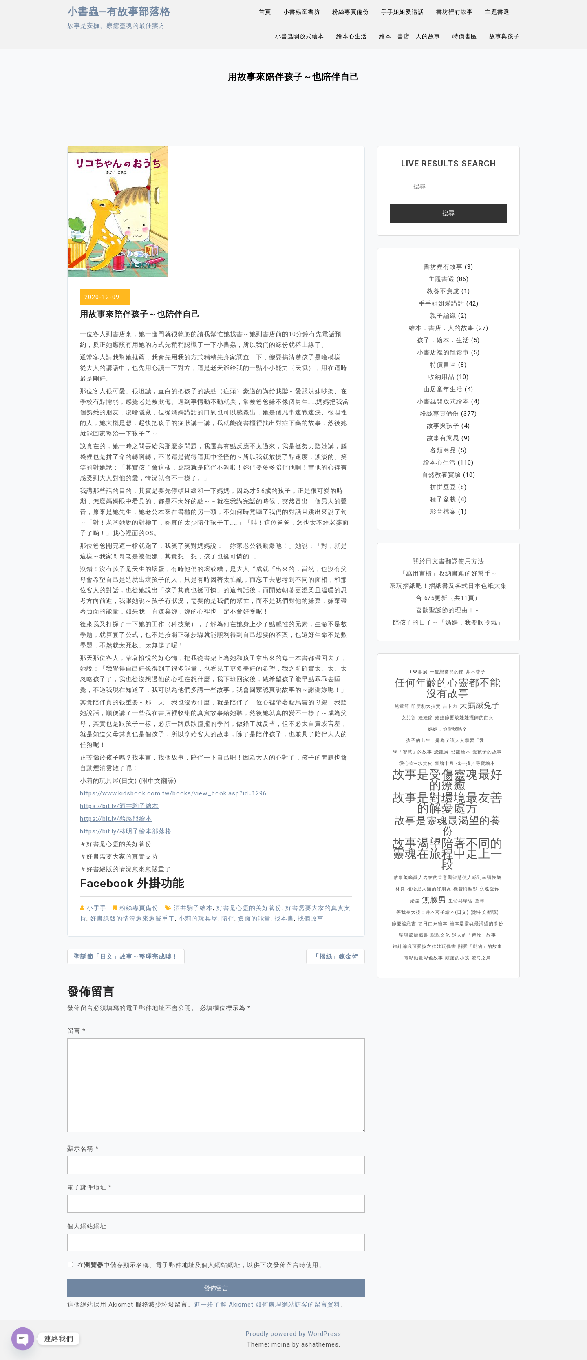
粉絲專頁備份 (350, 12)
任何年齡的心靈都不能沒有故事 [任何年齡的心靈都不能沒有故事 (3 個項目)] (448, 688)
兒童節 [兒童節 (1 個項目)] (402, 706)
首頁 (265, 12)
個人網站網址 (86, 1226)
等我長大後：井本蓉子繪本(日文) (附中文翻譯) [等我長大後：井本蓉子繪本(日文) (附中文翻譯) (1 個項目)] (447, 912)
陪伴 (227, 918)
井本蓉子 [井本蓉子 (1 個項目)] (475, 672)
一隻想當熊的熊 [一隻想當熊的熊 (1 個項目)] (447, 672)
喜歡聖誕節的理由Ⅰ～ (448, 610)
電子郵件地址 (89, 1187)
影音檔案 (443, 511)
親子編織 (443, 315)
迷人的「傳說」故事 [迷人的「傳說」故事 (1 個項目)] (474, 935)
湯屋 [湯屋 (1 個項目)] (415, 901)
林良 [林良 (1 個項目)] (400, 889)
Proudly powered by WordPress (293, 1334)
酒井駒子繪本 (193, 908)
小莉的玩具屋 (198, 918)
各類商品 (443, 450)
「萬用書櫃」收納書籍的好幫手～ (448, 573)
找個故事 (311, 918)
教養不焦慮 (443, 291)
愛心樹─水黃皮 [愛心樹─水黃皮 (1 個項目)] (416, 763)
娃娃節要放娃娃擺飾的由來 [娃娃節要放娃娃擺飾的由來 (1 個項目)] (464, 717)
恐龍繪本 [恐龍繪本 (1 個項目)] (460, 752)
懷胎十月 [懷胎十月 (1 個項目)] (444, 763)
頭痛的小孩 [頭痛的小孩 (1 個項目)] (457, 958)
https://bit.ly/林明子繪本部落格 (126, 831)
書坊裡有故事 (454, 12)
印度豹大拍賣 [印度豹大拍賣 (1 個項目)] (426, 706)
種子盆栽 (443, 499)
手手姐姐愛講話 (402, 12)
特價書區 (464, 36)
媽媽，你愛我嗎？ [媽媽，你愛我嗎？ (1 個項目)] (447, 729)
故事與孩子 (504, 36)
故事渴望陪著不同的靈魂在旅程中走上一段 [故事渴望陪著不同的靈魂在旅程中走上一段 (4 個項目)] (448, 854)
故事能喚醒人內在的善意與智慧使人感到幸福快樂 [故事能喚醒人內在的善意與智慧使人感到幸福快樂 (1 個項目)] (447, 877)
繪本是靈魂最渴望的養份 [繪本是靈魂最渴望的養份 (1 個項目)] (476, 923)
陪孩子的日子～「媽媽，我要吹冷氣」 (448, 622)
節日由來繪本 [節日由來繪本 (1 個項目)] (433, 923)
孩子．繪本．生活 (443, 340)
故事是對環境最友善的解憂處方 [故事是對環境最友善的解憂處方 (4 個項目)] (448, 802)
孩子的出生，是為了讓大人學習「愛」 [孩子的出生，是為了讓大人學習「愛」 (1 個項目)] (447, 740)
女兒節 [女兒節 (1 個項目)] (409, 717)
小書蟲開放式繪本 (299, 36)
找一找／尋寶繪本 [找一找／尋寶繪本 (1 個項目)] (475, 763)
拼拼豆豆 (443, 487)
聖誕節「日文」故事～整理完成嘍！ (126, 956)
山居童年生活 (443, 389)
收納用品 (441, 377)
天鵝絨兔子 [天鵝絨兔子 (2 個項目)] (479, 705)
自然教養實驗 (441, 474)
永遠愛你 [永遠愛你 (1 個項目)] (489, 889)
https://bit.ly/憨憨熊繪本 (116, 818)
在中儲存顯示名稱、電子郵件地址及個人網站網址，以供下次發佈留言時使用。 (201, 1265)
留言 (76, 1030)
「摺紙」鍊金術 (335, 956)
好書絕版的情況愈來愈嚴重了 (132, 918)
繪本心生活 (351, 36)
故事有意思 (443, 438)
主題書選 (497, 12)
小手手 (96, 908)
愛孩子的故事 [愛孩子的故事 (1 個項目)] (487, 752)
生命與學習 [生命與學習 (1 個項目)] (460, 901)
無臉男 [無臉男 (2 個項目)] (434, 899)
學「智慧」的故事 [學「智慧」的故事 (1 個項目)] (412, 752)
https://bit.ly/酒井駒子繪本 (119, 806)
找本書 (284, 918)
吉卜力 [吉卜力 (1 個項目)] (450, 706)
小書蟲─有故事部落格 (118, 12)
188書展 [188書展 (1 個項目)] (418, 672)
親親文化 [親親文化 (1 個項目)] (440, 935)
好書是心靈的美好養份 (249, 908)
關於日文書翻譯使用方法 (448, 561)
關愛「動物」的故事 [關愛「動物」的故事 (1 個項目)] (480, 946)
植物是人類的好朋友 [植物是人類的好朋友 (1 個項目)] (429, 889)
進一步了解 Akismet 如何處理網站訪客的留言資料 (267, 1304)
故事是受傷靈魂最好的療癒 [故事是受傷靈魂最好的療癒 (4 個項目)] (448, 779)
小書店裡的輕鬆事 (443, 352)
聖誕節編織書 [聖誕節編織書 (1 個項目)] (413, 935)
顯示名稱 (83, 1148)
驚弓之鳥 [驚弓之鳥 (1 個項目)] (481, 958)
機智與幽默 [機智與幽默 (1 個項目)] (465, 889)
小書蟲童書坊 (301, 12)
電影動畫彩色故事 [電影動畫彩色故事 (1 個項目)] (423, 958)
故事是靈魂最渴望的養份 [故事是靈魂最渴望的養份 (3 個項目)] (448, 826)
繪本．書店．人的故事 (409, 36)
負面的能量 (254, 918)
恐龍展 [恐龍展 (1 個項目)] (441, 752)
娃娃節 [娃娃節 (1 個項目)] (425, 717)
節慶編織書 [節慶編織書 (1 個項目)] (404, 923)
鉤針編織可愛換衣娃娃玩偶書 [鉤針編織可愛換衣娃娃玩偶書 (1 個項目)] (424, 946)
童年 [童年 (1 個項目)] (480, 901)
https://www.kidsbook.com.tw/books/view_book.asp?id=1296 (173, 793)
